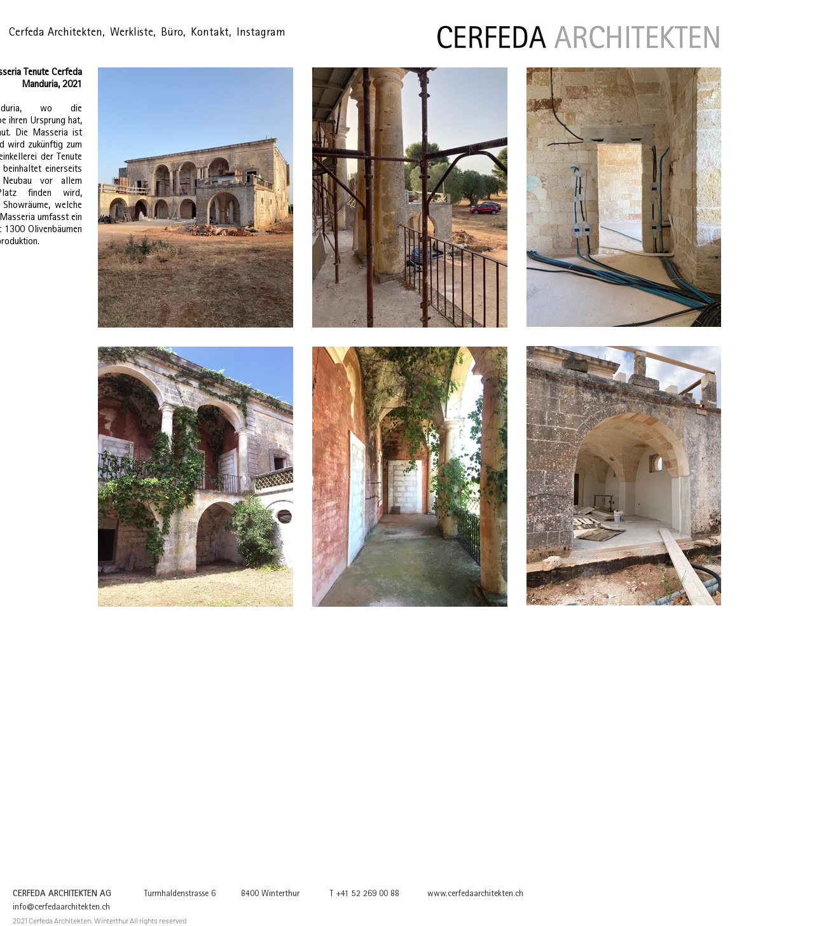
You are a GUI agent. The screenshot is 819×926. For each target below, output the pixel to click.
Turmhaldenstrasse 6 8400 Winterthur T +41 (231, 894)
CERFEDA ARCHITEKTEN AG (62, 894)
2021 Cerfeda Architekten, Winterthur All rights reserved (99, 920)
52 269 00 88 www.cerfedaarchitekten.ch (449, 894)
